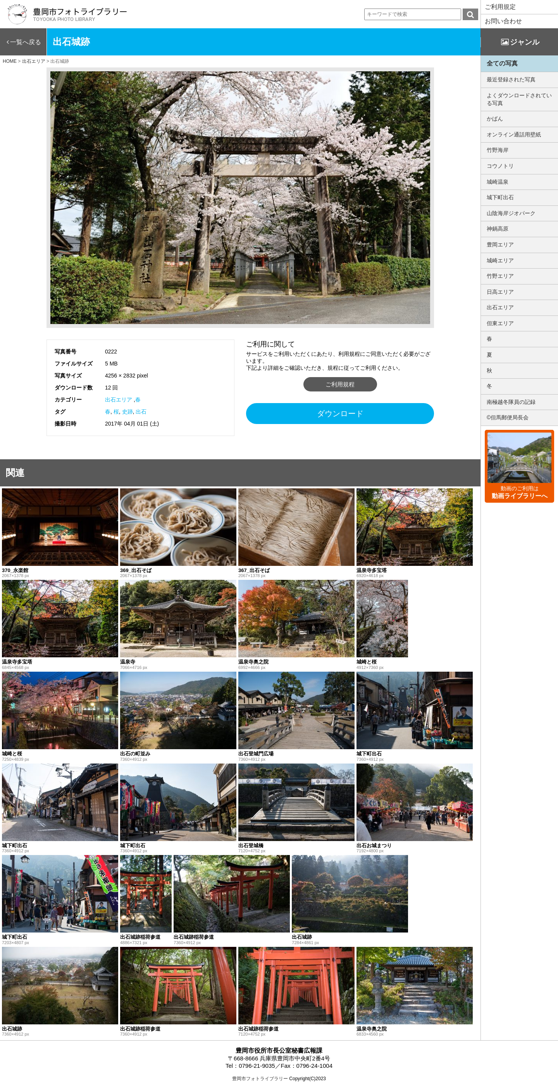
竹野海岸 (497, 150)
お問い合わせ (503, 21)
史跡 (127, 412)
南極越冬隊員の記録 (511, 402)
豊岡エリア (500, 244)
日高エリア (500, 292)
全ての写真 (502, 63)
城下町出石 (500, 197)
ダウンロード (340, 413)
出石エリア (118, 399)
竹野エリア (500, 276)
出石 (141, 412)
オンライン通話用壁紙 (514, 134)
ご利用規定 (500, 6)
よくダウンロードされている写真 (519, 99)
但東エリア (500, 323)
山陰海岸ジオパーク (511, 213)
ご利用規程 (340, 384)
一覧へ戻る (25, 42)
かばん (495, 118)
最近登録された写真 (511, 79)
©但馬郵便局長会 (508, 417)
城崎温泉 (497, 182)
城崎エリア (500, 260)
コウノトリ (500, 166)
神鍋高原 (497, 229)
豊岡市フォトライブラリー (260, 1078)
